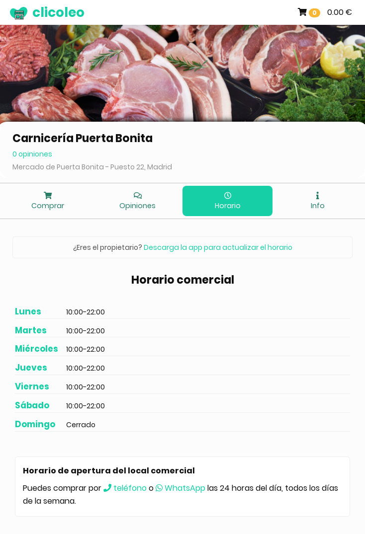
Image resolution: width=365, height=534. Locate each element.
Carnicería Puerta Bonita (82, 138)
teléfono (125, 488)
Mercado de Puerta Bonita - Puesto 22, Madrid (92, 167)
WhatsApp (180, 488)
